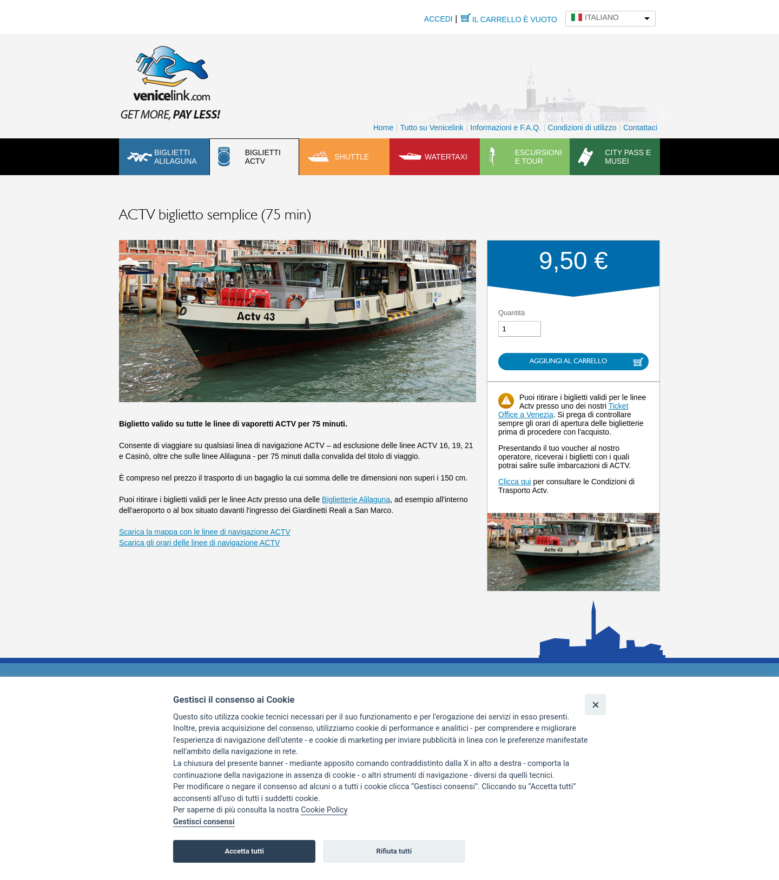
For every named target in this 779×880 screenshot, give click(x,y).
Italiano (602, 17)
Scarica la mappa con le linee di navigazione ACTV (205, 532)
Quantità (511, 313)
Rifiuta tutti (394, 851)
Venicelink (170, 80)
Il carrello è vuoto (514, 19)
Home (383, 127)
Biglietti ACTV (263, 156)
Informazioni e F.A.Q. (505, 127)
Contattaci (640, 127)
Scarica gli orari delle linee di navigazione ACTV (199, 542)
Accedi (438, 19)
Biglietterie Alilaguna (356, 499)
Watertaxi (446, 156)
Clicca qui (514, 481)
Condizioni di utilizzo (582, 127)
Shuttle (351, 156)
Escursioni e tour (538, 156)
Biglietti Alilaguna (175, 156)
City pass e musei (628, 156)
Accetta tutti (244, 851)
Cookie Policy (324, 810)
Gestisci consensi (204, 821)
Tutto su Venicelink (432, 127)
